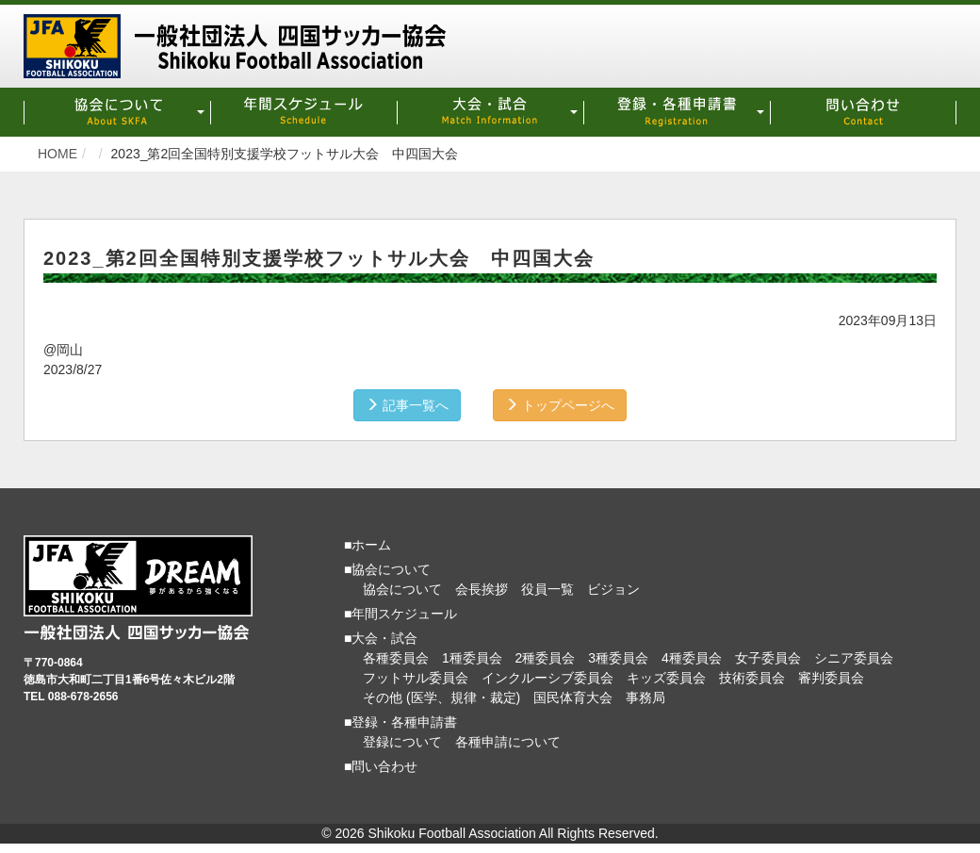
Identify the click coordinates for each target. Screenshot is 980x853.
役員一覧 (547, 589)
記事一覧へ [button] (407, 405)
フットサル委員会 (415, 677)
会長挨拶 (481, 589)
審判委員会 (831, 677)
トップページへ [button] (559, 405)
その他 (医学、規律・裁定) (441, 697)
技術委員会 (752, 677)
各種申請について (508, 741)
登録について (402, 741)
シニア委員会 (853, 657)
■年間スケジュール (400, 613)
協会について (402, 589)
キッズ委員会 (666, 677)
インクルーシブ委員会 (547, 677)
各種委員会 (396, 657)
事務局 (645, 697)
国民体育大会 (572, 697)
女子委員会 (768, 657)
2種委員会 (545, 657)
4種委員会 (692, 657)
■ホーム (367, 544)
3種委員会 (618, 657)
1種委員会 (472, 657)
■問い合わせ (380, 766)
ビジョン (613, 589)
